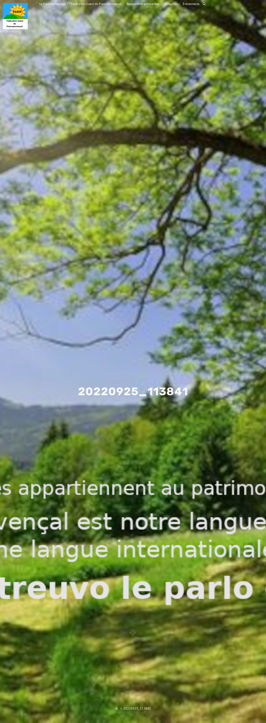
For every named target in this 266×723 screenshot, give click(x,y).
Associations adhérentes (143, 4)
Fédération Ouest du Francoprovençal (96, 4)
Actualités (171, 4)
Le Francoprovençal (52, 4)
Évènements (191, 4)
